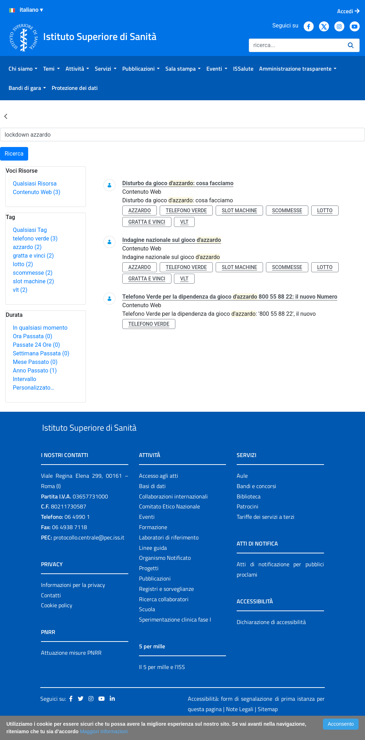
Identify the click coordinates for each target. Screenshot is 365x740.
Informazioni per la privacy (73, 601)
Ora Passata (32, 336)
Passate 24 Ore (36, 344)
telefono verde (35, 238)
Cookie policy (56, 622)
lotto (23, 264)
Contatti (51, 611)
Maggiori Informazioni (104, 731)
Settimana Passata (41, 353)
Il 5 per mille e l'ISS (162, 683)
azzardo (27, 247)
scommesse (32, 272)
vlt (20, 290)
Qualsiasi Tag (30, 230)
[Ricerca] (295, 45)
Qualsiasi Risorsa (35, 183)
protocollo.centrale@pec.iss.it (88, 553)
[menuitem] (23, 68)
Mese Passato (35, 362)
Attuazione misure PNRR (71, 669)
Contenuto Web (36, 192)
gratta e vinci (33, 255)
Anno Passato (35, 370)
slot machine (33, 281)
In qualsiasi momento (40, 327)
